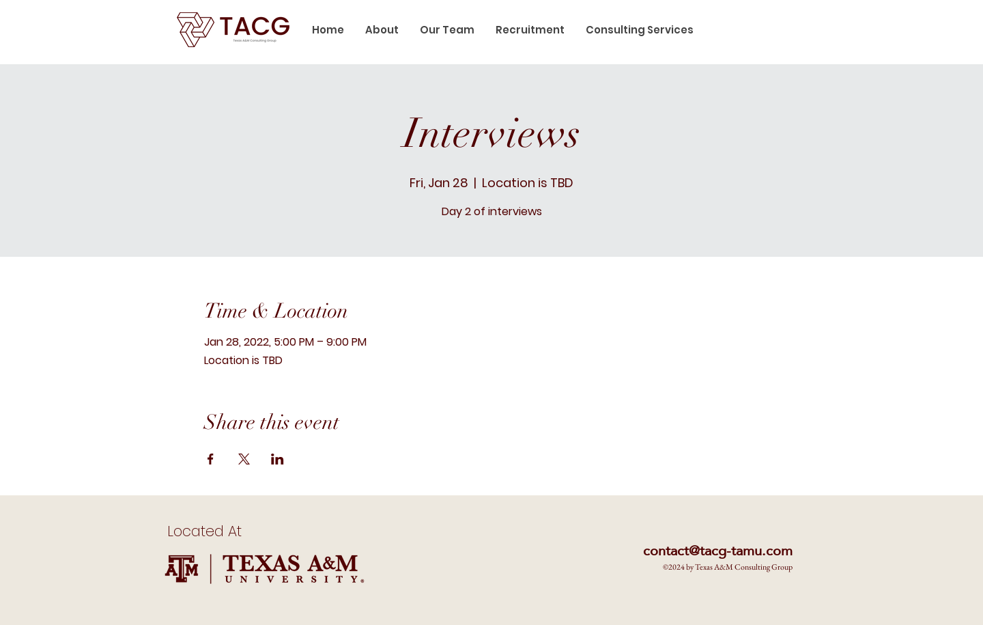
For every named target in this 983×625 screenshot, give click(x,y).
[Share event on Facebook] (210, 459)
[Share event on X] (244, 459)
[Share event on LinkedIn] (277, 459)
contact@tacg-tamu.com (718, 551)
